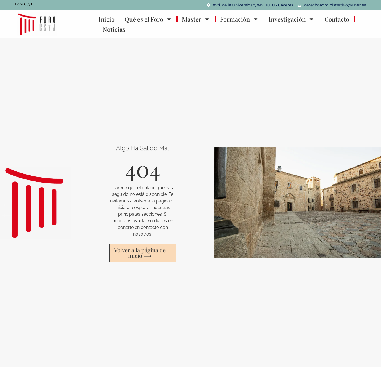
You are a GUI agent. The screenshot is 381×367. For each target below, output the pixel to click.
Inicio (107, 19)
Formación (239, 19)
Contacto (336, 19)
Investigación (291, 19)
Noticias (114, 29)
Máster (196, 19)
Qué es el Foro (148, 19)
